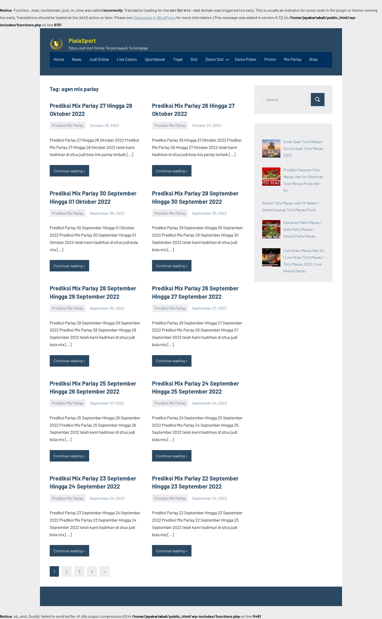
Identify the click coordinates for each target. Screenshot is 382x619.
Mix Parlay (293, 58)
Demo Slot (216, 58)
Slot (194, 58)
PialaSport (82, 39)
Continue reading (68, 169)
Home (59, 58)
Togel (178, 58)
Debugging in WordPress (155, 17)
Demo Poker (246, 58)
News (76, 58)
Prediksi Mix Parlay (67, 124)
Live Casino (127, 58)
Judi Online (99, 58)
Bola (313, 58)
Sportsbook (155, 58)
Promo (270, 58)
